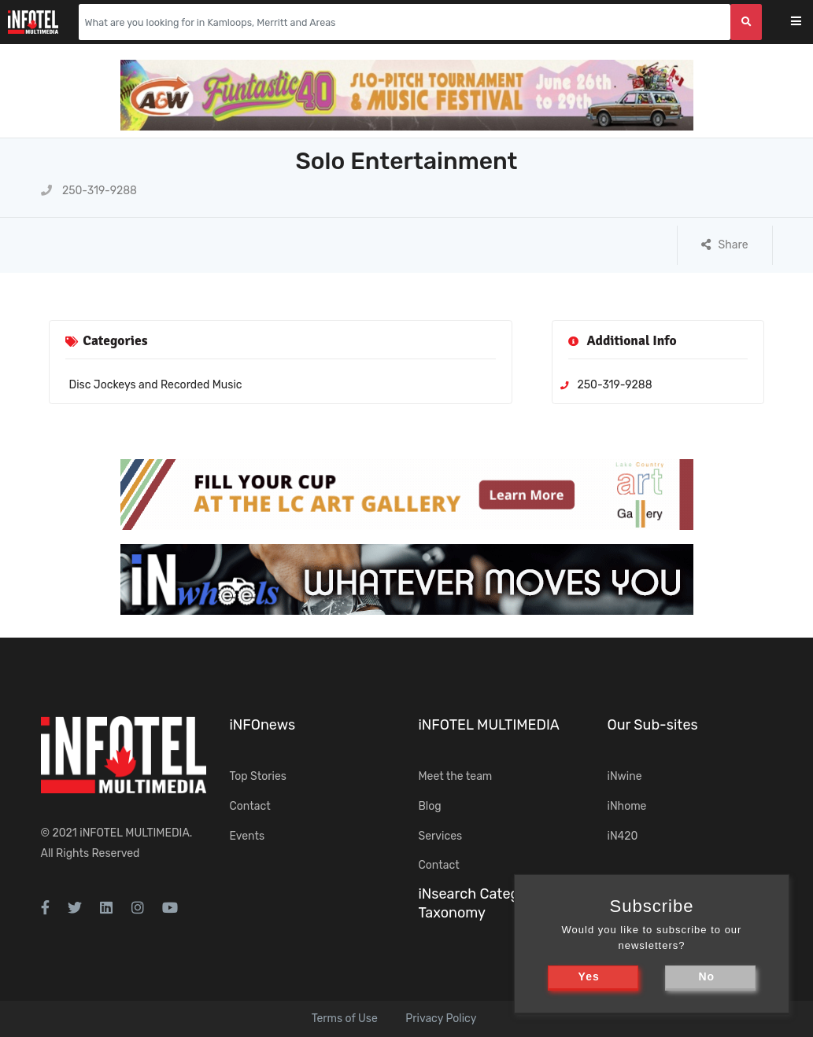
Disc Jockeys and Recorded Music (155, 385)
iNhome (627, 806)
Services (441, 836)
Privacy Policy (440, 1018)
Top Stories (258, 776)
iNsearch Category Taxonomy (479, 903)
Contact (250, 806)
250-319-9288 (89, 190)
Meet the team (456, 776)
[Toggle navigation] (806, 22)
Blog (430, 806)
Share (724, 245)
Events (247, 836)
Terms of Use (345, 1018)
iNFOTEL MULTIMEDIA (134, 833)
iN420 (623, 836)
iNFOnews (263, 725)
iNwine (625, 776)
